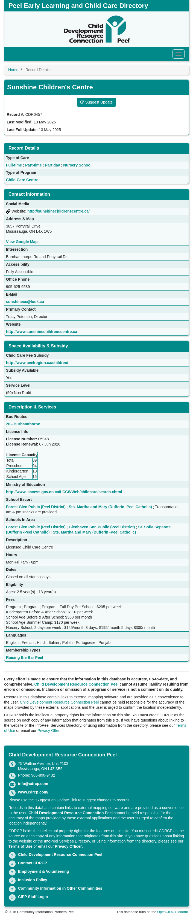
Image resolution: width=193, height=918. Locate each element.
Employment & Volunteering (43, 871)
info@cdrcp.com (33, 783)
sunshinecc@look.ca (25, 301)
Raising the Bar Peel (24, 657)
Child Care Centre (22, 180)
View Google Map (22, 242)
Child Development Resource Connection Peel (76, 684)
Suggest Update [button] (96, 102)
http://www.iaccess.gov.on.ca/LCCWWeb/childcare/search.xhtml (64, 492)
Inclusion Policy (32, 880)
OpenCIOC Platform (172, 912)
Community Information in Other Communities (60, 888)
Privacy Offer (48, 730)
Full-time (14, 165)
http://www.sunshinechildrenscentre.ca (41, 331)
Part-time (33, 165)
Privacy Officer (68, 846)
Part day (52, 165)
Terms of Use (20, 846)
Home (13, 70)
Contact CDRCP (32, 863)
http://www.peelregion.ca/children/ (37, 362)
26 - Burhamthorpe (23, 424)
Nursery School (77, 165)
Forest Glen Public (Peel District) (36, 507)
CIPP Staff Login (33, 897)
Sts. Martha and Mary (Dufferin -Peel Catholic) (110, 507)
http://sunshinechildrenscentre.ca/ (58, 211)
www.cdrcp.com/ (33, 792)
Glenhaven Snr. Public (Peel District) (102, 527)
